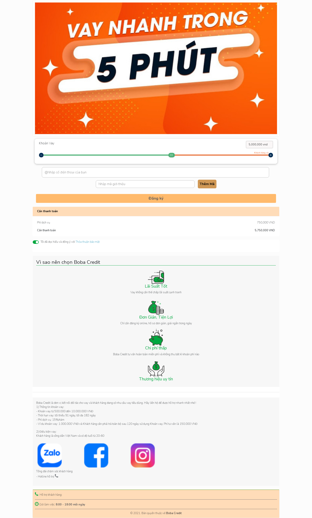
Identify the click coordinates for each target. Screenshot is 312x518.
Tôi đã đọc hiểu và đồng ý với (70, 242)
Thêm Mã (207, 184)
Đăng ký (156, 198)
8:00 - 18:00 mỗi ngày (70, 505)
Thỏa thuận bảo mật (88, 242)
